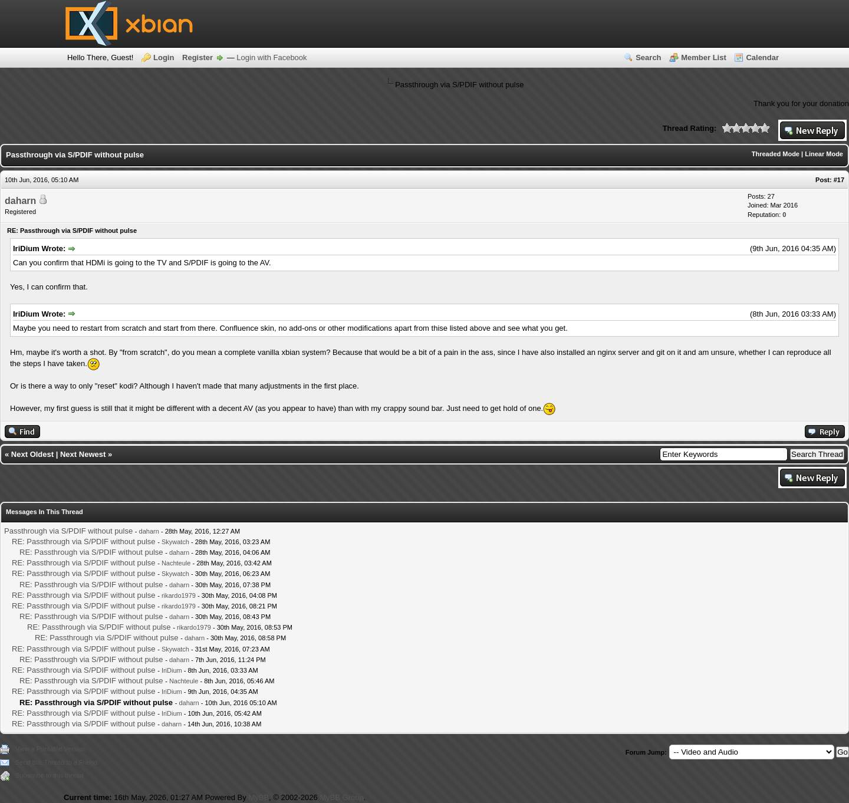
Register (197, 57)
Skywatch (175, 541)
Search (648, 57)
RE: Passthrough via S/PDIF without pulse (84, 541)
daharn (20, 201)
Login (163, 57)
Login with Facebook (271, 57)
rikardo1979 (179, 595)
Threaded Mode (775, 153)
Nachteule (176, 563)
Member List (703, 57)
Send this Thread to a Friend (56, 762)
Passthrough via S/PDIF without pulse (68, 530)
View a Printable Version (50, 748)
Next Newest (83, 454)
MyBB (258, 797)
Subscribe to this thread (49, 775)
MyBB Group (341, 797)
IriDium (172, 670)
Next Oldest (32, 454)
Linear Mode (824, 153)
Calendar (762, 57)
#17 (839, 179)
